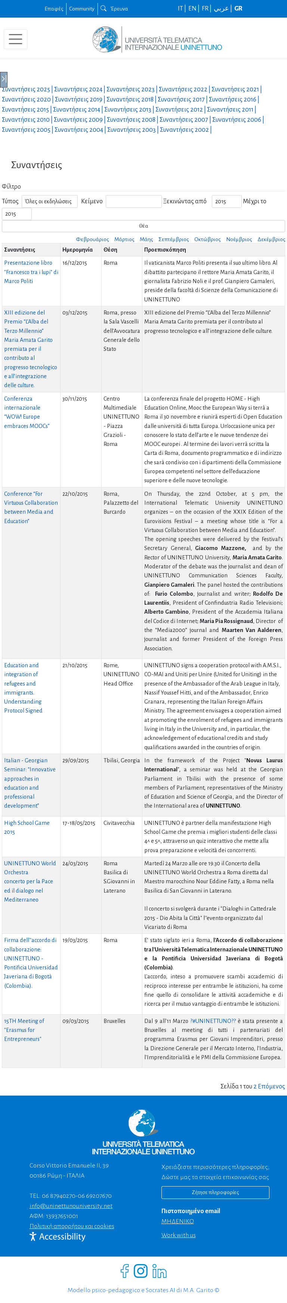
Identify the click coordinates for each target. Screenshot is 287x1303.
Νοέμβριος (239, 239)
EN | (194, 8)
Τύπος (10, 201)
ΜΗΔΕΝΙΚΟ (177, 1221)
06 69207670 (95, 1196)
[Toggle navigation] (15, 39)
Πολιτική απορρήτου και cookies (72, 1226)
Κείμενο (92, 201)
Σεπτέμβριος (173, 239)
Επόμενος (271, 1086)
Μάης (146, 239)
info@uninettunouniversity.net (71, 1206)
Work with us (178, 1235)
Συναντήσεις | (28, 89)
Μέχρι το (254, 201)
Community (82, 9)
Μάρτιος (124, 239)
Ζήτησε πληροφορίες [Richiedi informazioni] (215, 1192)
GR (238, 8)
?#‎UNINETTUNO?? (214, 1021)
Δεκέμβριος (271, 239)
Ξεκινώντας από (185, 201)
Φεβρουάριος (92, 239)
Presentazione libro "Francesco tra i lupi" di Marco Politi (31, 272)
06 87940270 (58, 1196)
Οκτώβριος (207, 239)
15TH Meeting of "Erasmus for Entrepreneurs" (24, 1030)
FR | (207, 8)
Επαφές (53, 9)
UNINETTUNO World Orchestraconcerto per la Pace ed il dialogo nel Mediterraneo (30, 881)
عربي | (223, 8)
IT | (182, 8)
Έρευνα (114, 9)
